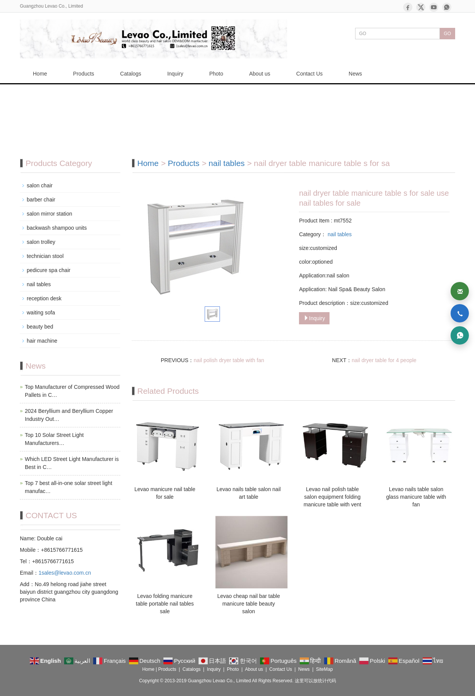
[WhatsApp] (446, 7)
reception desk (44, 298)
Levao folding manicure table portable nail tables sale (165, 603)
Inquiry (175, 74)
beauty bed (40, 327)
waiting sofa (41, 312)
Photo (216, 74)
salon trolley (41, 242)
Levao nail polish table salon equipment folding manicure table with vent (332, 497)
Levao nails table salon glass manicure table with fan (416, 497)
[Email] (460, 291)
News (355, 74)
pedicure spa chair (48, 270)
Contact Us (309, 74)
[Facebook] (407, 7)
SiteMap (324, 669)
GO (447, 33)
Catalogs (130, 74)
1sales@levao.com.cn (65, 573)
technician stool (45, 256)
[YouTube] (433, 7)
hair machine (42, 341)
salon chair (40, 185)
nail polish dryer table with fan (229, 360)
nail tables (226, 163)
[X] (420, 7)
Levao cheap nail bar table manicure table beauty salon (248, 603)
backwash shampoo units (57, 228)
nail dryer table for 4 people (384, 360)
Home (40, 74)
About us (259, 74)
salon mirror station (49, 214)
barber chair (41, 200)
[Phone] (460, 313)
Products (83, 74)
